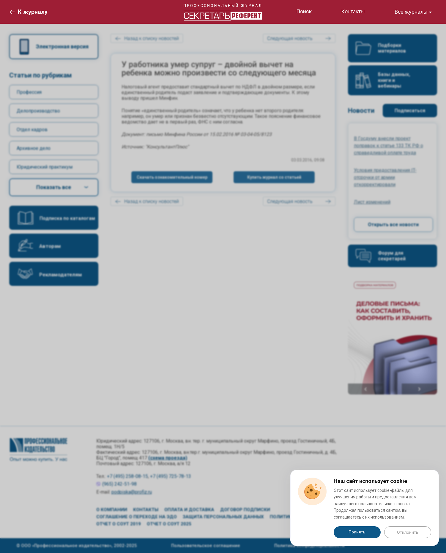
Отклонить (407, 532)
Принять (357, 532)
